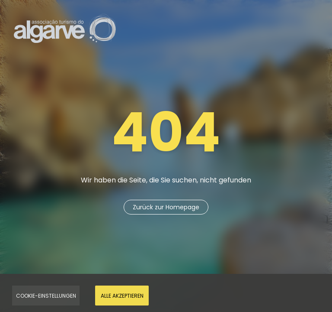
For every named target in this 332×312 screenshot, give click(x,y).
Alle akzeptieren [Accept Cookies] (122, 295)
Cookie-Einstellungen (46, 295)
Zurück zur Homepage (166, 207)
